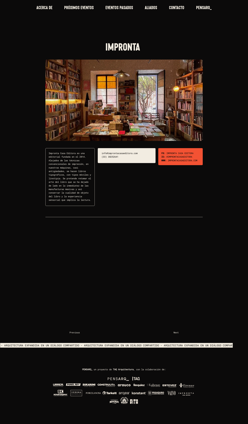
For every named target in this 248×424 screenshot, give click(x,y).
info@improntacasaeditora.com (120, 153)
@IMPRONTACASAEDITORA (179, 156)
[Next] (171, 332)
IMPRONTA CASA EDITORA (179, 153)
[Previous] (80, 332)
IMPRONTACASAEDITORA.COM (182, 160)
